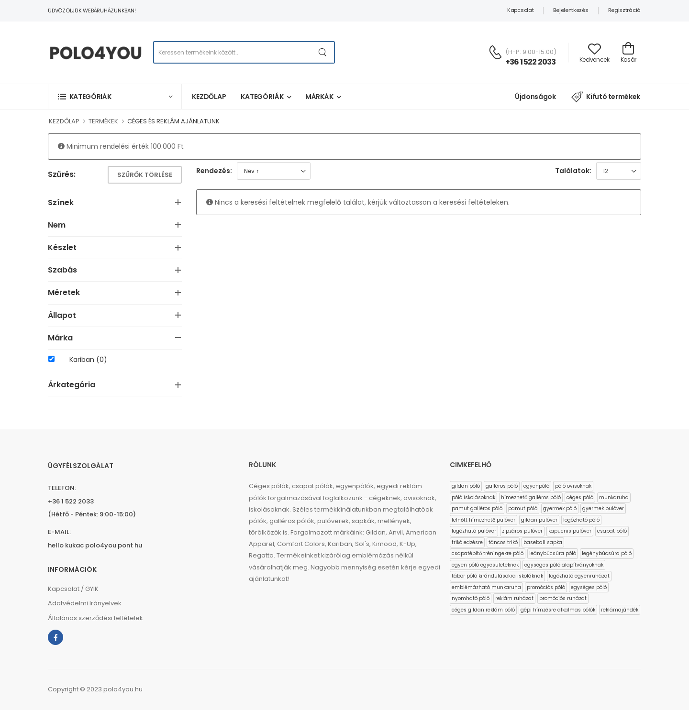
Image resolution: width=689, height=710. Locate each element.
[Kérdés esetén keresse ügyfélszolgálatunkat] (495, 52)
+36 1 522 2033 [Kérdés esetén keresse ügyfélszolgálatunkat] (530, 61)
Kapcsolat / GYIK (73, 588)
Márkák (319, 96)
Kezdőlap (209, 96)
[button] (115, 96)
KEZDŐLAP (64, 121)
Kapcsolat (520, 10)
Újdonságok (535, 96)
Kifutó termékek (605, 96)
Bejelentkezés (570, 10)
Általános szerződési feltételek (95, 618)
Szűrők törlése (144, 174)
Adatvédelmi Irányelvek (85, 603)
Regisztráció (624, 10)
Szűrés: (61, 175)
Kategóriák (262, 96)
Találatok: (573, 170)
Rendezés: (214, 170)
